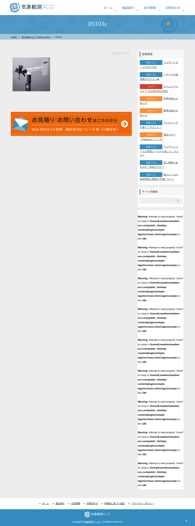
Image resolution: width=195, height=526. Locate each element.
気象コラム (151, 62)
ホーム (108, 7)
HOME (14, 37)
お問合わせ (172, 7)
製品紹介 (128, 7)
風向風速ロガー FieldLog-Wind (36, 37)
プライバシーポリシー (142, 503)
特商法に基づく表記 (115, 503)
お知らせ (151, 98)
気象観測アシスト (93, 522)
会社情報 (150, 7)
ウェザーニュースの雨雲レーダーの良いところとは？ (159, 150)
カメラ (151, 86)
